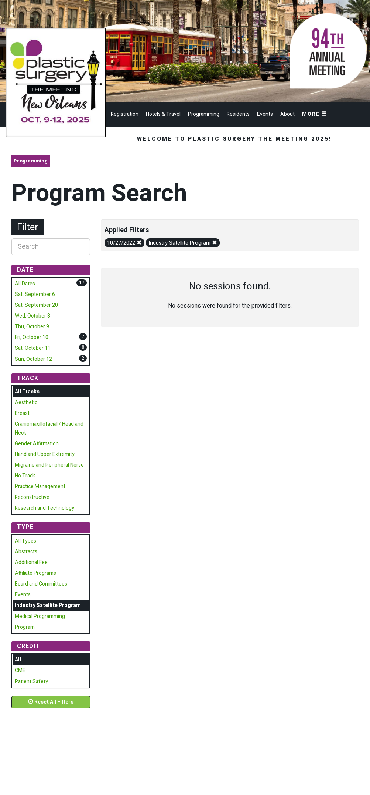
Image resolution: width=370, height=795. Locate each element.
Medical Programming (40, 616)
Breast (22, 413)
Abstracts (26, 552)
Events (265, 114)
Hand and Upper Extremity (45, 454)
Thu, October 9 (32, 327)
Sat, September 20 (36, 305)
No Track (25, 476)
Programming (203, 114)
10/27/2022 (124, 243)
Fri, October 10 (31, 337)
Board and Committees (41, 584)
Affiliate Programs (35, 573)
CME (20, 670)
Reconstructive (32, 497)
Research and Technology (44, 508)
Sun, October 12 (33, 359)
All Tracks (27, 392)
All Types (25, 541)
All (18, 660)
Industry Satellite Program (182, 243)
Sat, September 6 (35, 294)
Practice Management (40, 486)
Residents (238, 114)
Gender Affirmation (37, 443)
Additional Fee (31, 562)
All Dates (25, 284)
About (287, 114)
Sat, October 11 (33, 348)
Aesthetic (26, 402)
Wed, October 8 (32, 316)
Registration (124, 114)
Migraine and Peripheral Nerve (49, 465)
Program (25, 627)
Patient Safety (31, 681)
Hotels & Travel (163, 114)
